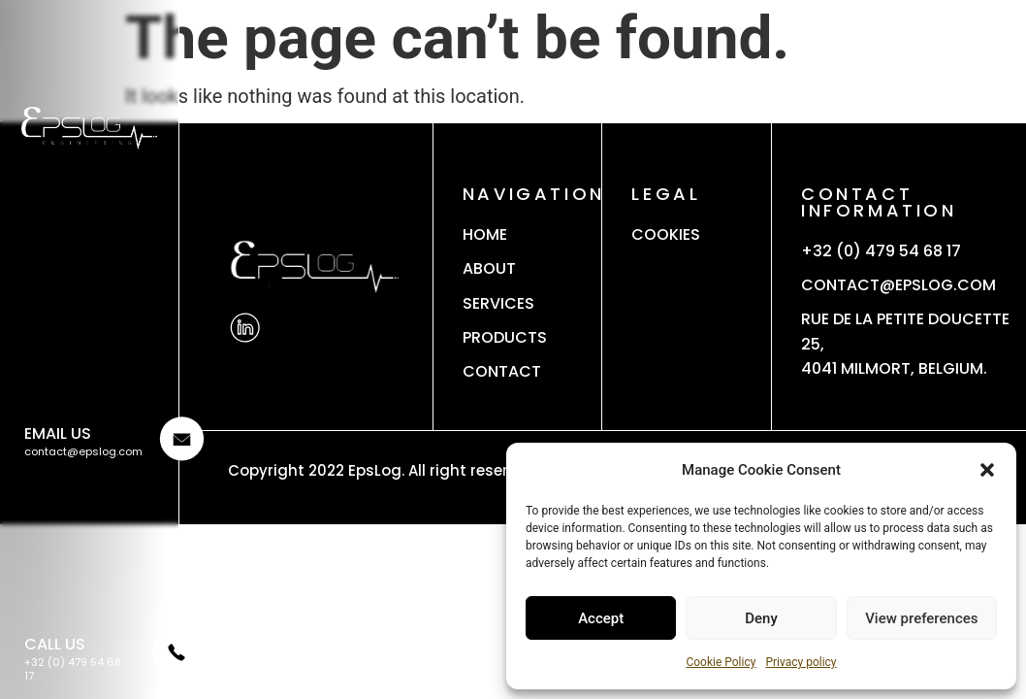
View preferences (921, 618)
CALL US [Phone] (54, 644)
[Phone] (174, 670)
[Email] (180, 454)
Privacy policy (800, 662)
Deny (761, 618)
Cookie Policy (720, 662)
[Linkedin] (245, 328)
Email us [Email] (57, 433)
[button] (987, 470)
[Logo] (89, 128)
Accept (601, 618)
